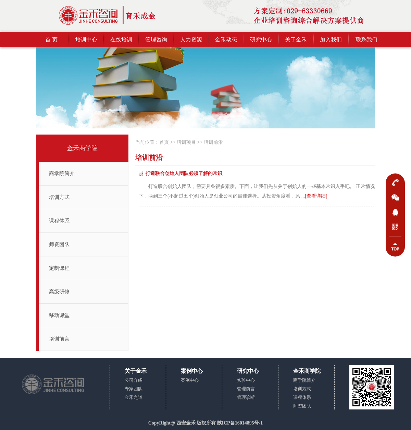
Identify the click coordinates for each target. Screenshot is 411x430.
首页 (164, 142)
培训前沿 (213, 142)
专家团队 (133, 388)
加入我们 (331, 39)
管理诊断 (246, 397)
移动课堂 (59, 315)
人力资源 (191, 39)
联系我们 (366, 39)
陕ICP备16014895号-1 (240, 423)
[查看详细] (316, 196)
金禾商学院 (82, 148)
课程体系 (59, 221)
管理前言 (246, 388)
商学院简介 (62, 173)
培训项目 (186, 142)
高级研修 (59, 291)
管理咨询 (156, 39)
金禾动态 (226, 39)
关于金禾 (296, 39)
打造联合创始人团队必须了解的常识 (184, 173)
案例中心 (190, 380)
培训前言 (59, 339)
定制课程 (59, 268)
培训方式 (59, 197)
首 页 (51, 39)
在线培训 (121, 39)
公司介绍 (133, 380)
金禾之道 (133, 397)
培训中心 (86, 39)
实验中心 (246, 380)
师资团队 (59, 244)
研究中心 (261, 39)
